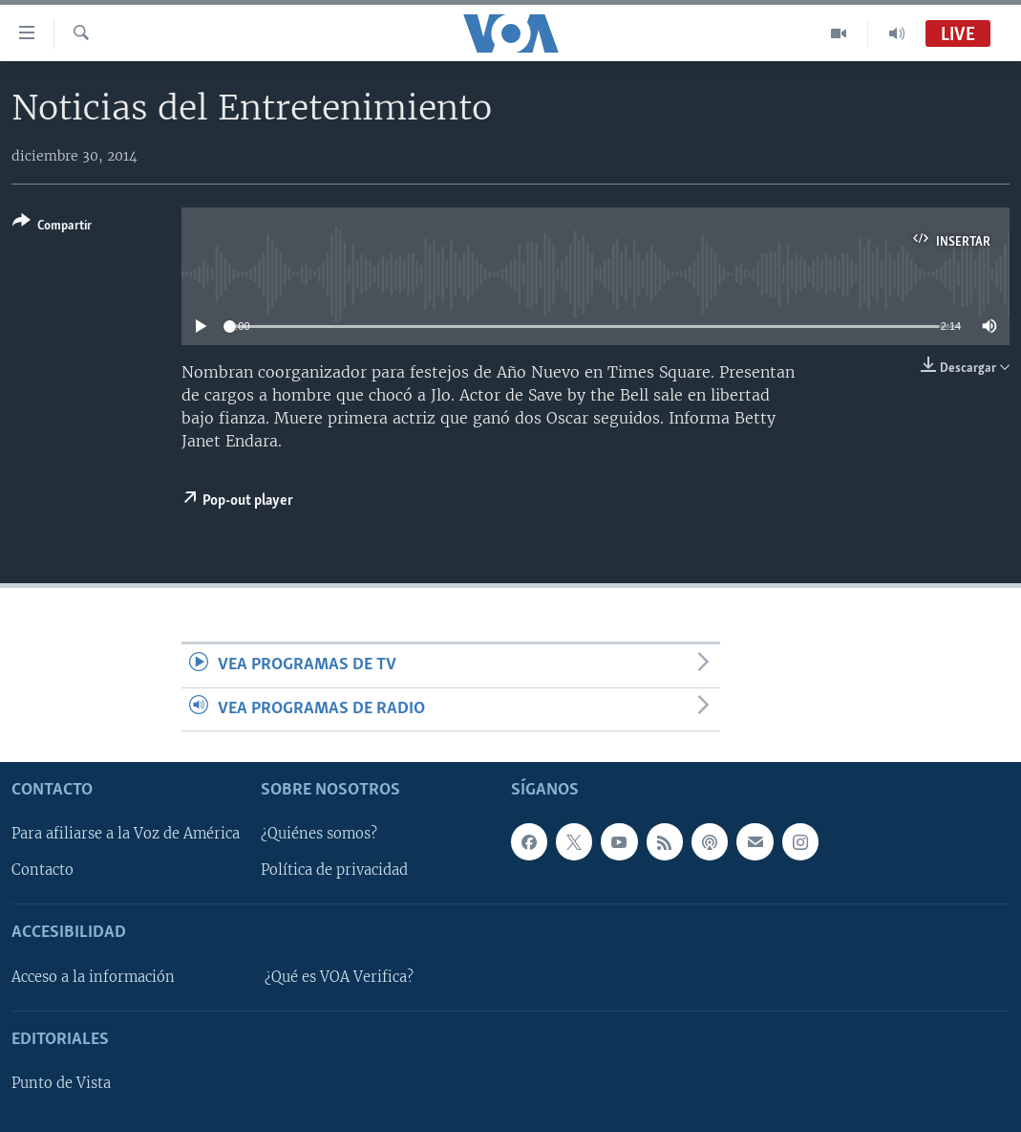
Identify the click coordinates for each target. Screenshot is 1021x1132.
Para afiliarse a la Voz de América (125, 834)
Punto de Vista (61, 1083)
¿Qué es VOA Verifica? (339, 977)
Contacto (42, 871)
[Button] (52, 227)
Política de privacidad (334, 871)
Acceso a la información (93, 977)
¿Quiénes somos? (319, 834)
